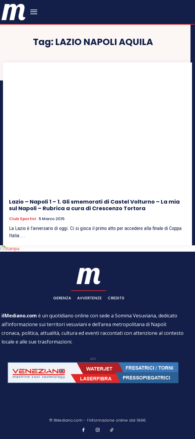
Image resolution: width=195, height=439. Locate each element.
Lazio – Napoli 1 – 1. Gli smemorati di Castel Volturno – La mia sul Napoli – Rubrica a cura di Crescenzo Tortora (94, 205)
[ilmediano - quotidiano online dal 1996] (14, 11)
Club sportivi (22, 218)
